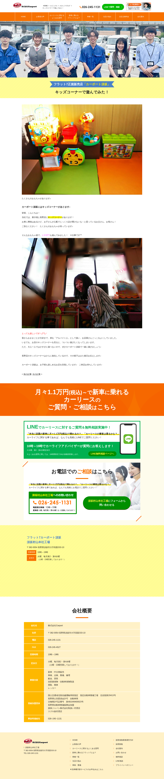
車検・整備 (76, 765)
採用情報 (119, 744)
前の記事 (28, 374)
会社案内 (140, 17)
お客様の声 (40, 17)
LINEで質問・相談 (111, 7)
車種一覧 (90, 17)
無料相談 (119, 757)
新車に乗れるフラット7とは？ (74, 17)
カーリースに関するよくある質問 (57, 17)
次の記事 (36, 374)
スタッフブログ (65, 6)
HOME (45, 6)
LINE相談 (119, 761)
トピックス (53, 6)
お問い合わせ (121, 753)
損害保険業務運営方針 (124, 740)
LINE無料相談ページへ (102, 453)
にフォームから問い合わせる (107, 502)
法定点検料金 (124, 17)
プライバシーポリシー (124, 765)
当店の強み (107, 17)
